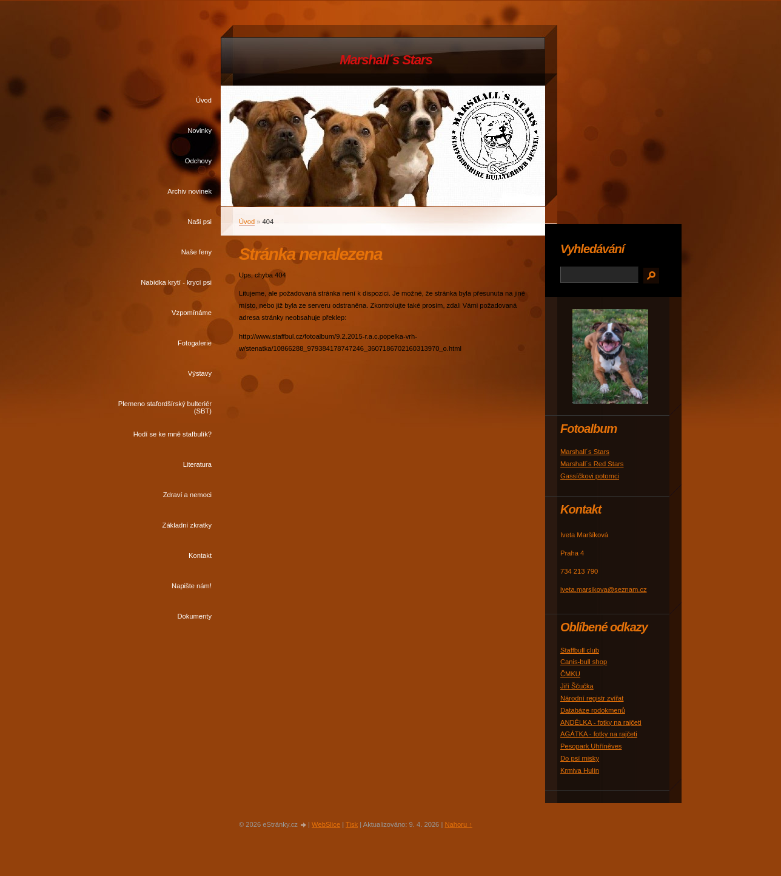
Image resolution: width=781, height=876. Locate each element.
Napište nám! (192, 585)
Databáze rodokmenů (592, 710)
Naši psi (199, 221)
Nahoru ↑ (458, 824)
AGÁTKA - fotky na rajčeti (598, 734)
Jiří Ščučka (577, 686)
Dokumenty (194, 616)
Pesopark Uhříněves (591, 746)
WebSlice (326, 824)
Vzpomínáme (192, 312)
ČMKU (570, 673)
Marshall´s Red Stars (591, 463)
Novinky (199, 130)
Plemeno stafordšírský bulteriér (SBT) (165, 407)
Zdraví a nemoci (187, 494)
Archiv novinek (189, 191)
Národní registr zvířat (591, 698)
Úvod (204, 100)
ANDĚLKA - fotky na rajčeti (601, 722)
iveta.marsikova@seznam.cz (603, 589)
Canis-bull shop (583, 661)
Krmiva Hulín (579, 770)
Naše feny (196, 252)
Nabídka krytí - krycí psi (176, 282)
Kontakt (200, 555)
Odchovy (198, 161)
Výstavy (200, 373)
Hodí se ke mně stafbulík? (172, 434)
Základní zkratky (187, 525)
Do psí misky (579, 758)
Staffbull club (579, 650)
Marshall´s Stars (386, 59)
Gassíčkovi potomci (589, 476)
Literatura (197, 464)
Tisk (352, 824)
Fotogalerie (195, 343)
